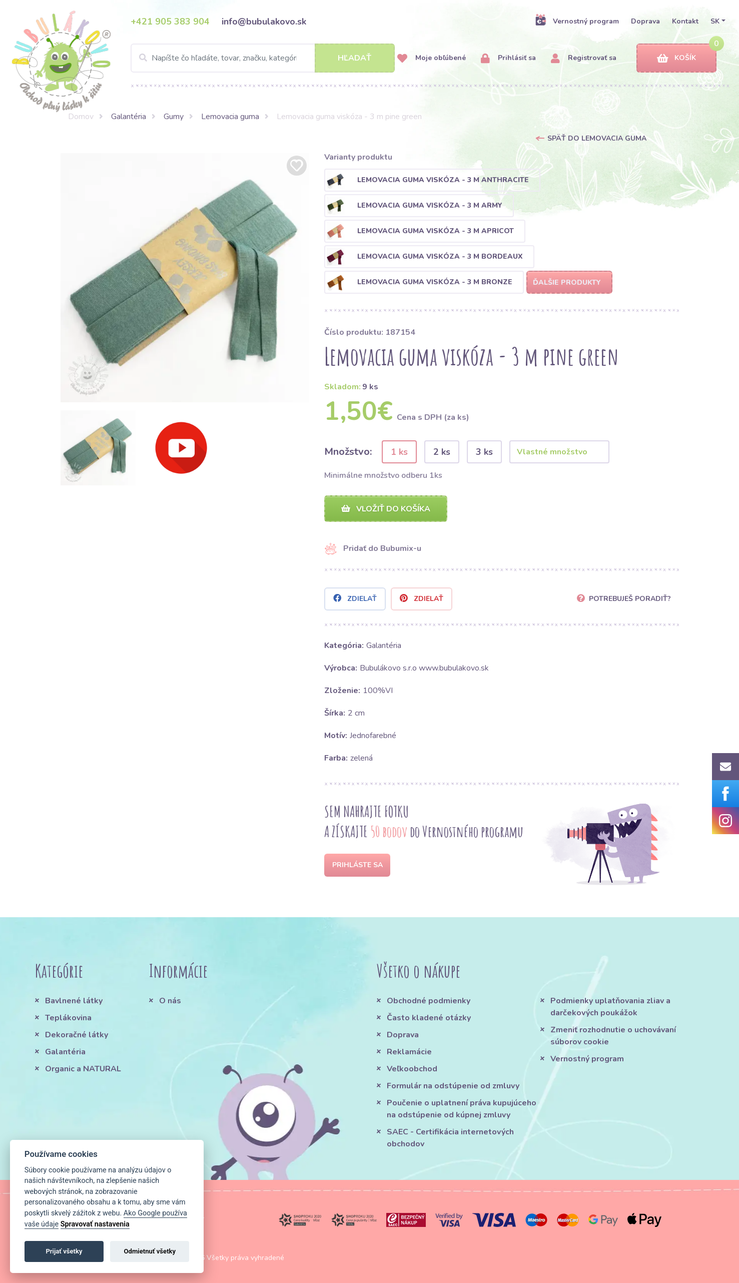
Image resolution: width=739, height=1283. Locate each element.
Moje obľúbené (431, 58)
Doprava (645, 21)
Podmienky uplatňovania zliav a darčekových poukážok (610, 1006)
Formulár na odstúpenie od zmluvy (453, 1085)
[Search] (263, 58)
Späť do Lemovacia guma (596, 138)
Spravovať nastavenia (95, 1224)
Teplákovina (68, 1017)
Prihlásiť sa (508, 58)
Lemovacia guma (230, 116)
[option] (185, 277)
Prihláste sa (357, 865)
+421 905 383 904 (170, 22)
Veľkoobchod (412, 1068)
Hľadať (354, 58)
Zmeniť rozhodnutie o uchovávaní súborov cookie (613, 1035)
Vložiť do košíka (385, 508)
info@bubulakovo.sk (264, 22)
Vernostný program (577, 21)
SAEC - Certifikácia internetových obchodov (450, 1137)
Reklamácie (409, 1051)
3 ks (484, 452)
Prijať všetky (64, 1251)
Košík (676, 58)
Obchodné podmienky (428, 1000)
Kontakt (685, 21)
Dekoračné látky (76, 1034)
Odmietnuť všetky (150, 1251)
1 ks (399, 452)
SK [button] (714, 21)
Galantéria (128, 116)
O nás (170, 1000)
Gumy (174, 116)
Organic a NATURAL (83, 1068)
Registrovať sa (583, 58)
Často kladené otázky (429, 1017)
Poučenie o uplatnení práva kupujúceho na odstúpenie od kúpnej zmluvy (461, 1108)
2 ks (441, 452)
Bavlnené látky (74, 1000)
